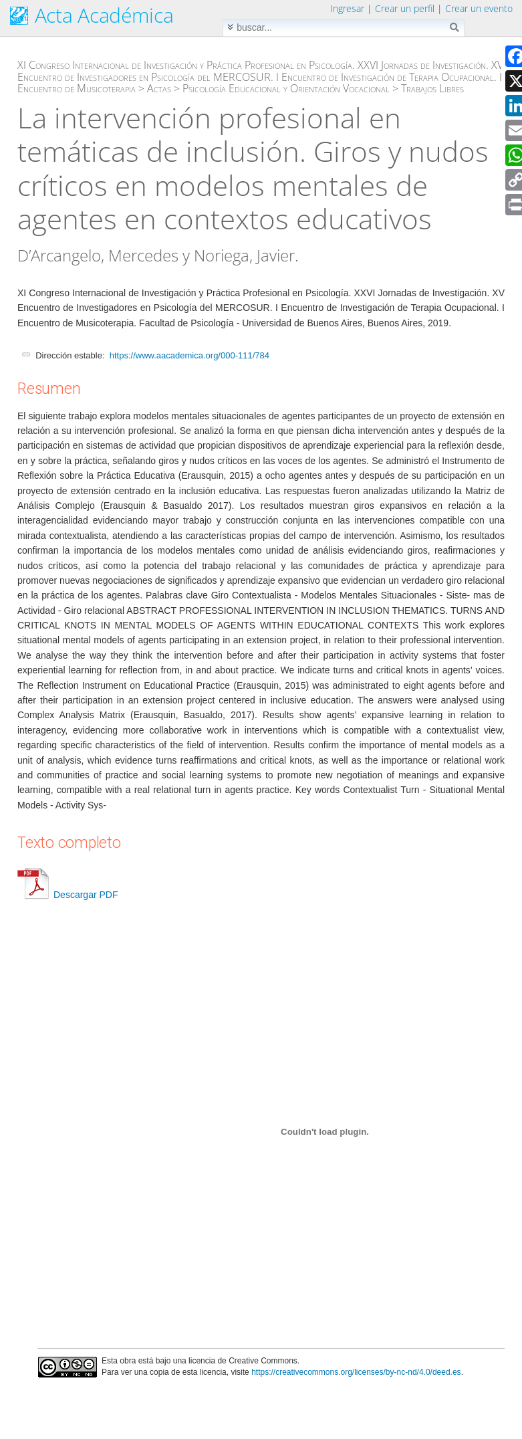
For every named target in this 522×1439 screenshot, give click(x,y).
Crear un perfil (404, 8)
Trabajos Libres (432, 88)
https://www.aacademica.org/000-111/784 (189, 355)
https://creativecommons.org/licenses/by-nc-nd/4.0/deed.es (356, 1372)
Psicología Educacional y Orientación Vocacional (286, 88)
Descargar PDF (67, 894)
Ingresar (347, 8)
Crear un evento (479, 8)
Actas (159, 88)
